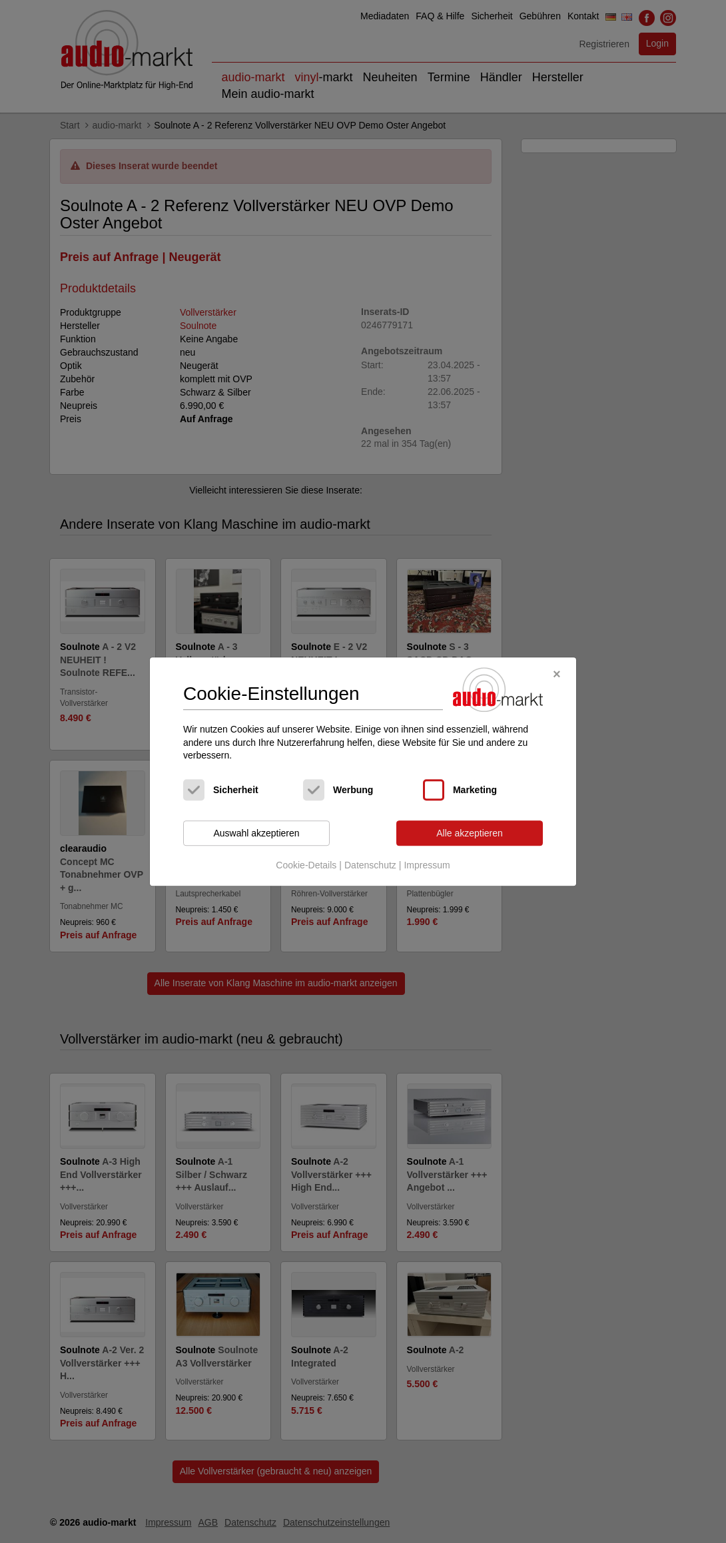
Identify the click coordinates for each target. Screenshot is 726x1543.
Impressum (427, 865)
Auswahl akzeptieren (256, 833)
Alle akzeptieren (469, 833)
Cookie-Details (306, 865)
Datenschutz (370, 865)
